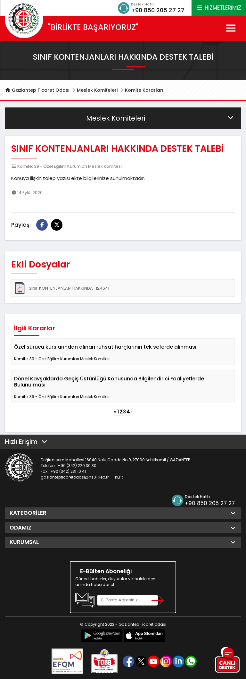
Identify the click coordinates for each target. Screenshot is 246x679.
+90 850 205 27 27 (157, 10)
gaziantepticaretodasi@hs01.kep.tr (75, 477)
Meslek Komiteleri (97, 90)
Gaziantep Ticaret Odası (37, 90)
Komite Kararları (144, 90)
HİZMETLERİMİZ (218, 8)
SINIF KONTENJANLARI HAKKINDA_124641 (61, 288)
